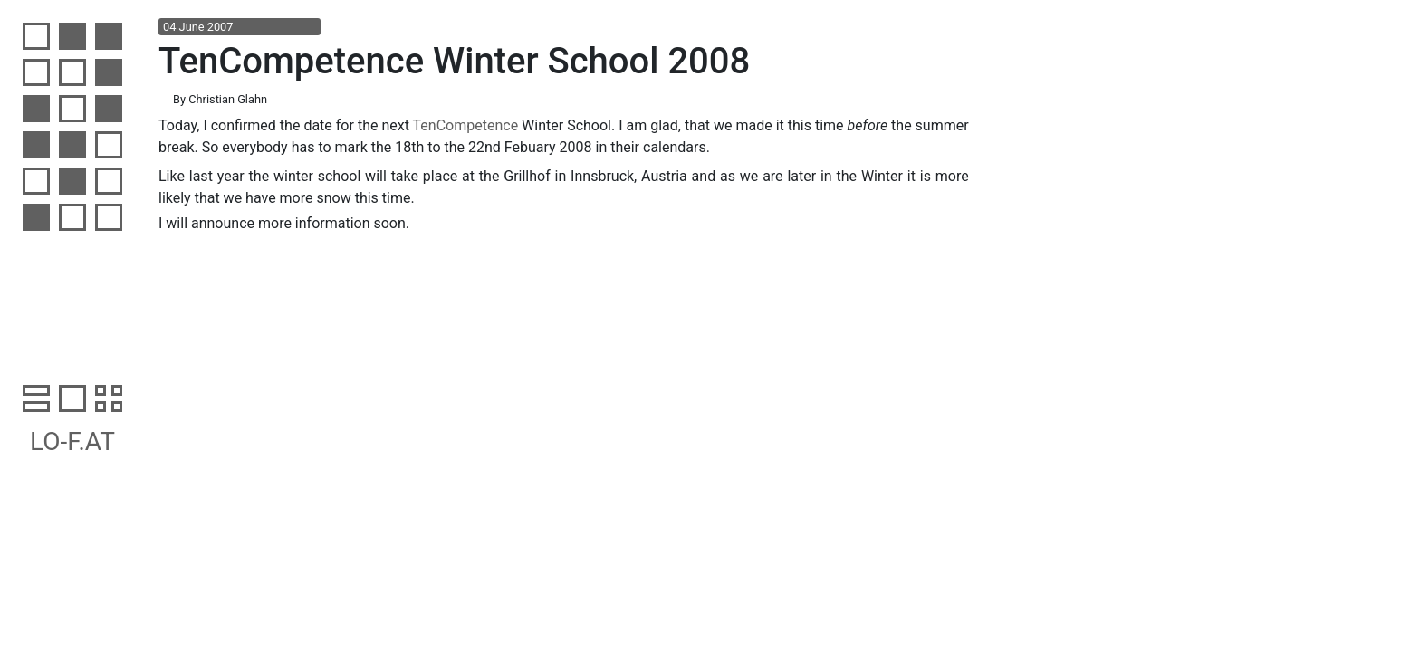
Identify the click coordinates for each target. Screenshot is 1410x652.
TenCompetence (466, 125)
